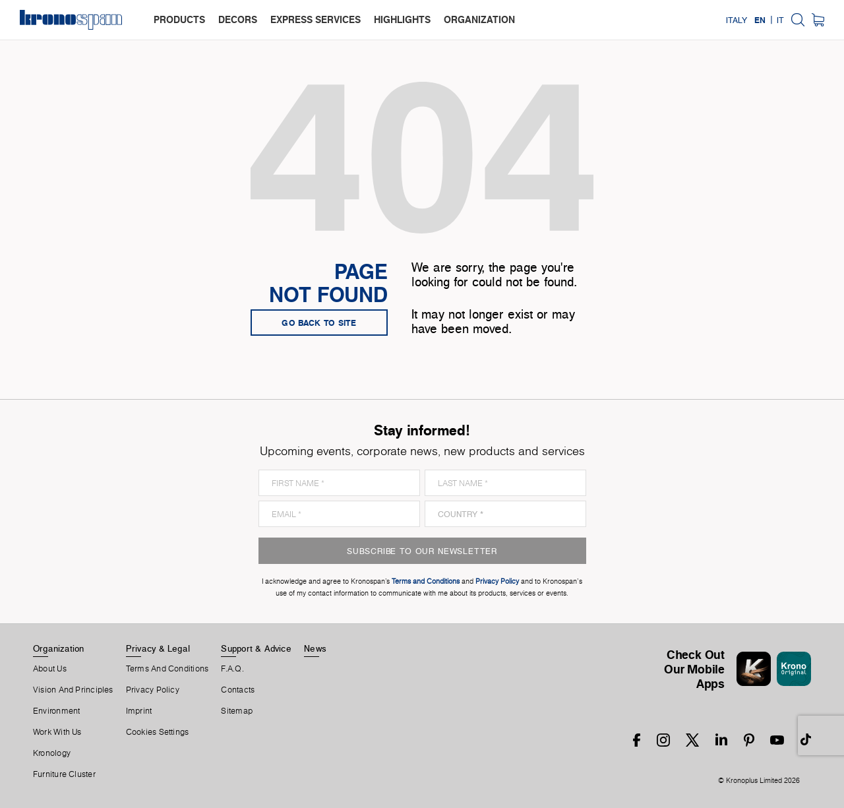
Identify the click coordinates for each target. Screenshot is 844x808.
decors (237, 19)
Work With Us (57, 732)
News (315, 648)
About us (50, 669)
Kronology (52, 753)
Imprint (139, 711)
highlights (402, 19)
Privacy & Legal (158, 648)
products (179, 19)
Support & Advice (256, 648)
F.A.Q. (232, 669)
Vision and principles (73, 690)
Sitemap (237, 711)
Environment (56, 711)
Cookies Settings (157, 732)
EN (760, 19)
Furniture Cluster (64, 774)
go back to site (319, 322)
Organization (58, 648)
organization (479, 19)
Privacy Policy (152, 690)
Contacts (238, 690)
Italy (736, 19)
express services (315, 19)
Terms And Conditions (167, 669)
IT (780, 19)
